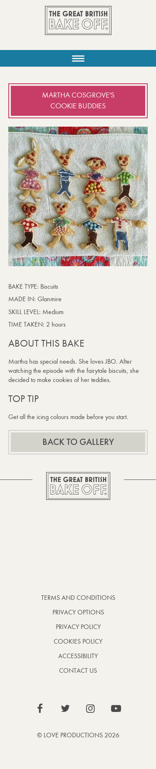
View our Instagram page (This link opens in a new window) (91, 709)
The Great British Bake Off (78, 28)
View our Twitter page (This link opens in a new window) (65, 709)
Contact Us (78, 670)
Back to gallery (78, 442)
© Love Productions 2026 (78, 735)
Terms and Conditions (78, 598)
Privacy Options (78, 612)
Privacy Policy (78, 627)
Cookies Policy (78, 641)
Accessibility (78, 656)
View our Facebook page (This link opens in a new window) (40, 709)
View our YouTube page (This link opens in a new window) (116, 709)
